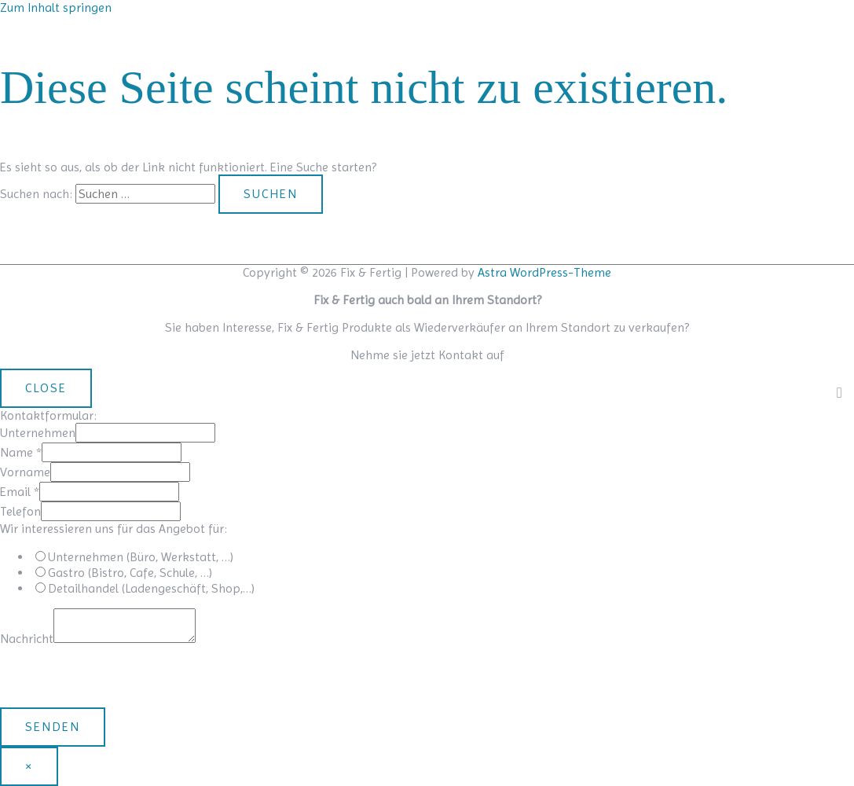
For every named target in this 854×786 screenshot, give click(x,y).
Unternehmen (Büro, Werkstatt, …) (140, 556)
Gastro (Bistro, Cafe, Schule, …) (130, 572)
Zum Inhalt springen (56, 7)
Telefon (20, 511)
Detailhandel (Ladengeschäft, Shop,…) (151, 588)
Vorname (25, 472)
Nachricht (26, 638)
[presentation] (119, 676)
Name (21, 452)
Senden (52, 726)
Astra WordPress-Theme (544, 272)
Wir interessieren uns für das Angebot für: (113, 528)
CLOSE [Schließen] (46, 387)
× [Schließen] (29, 765)
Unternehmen (37, 432)
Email (19, 491)
